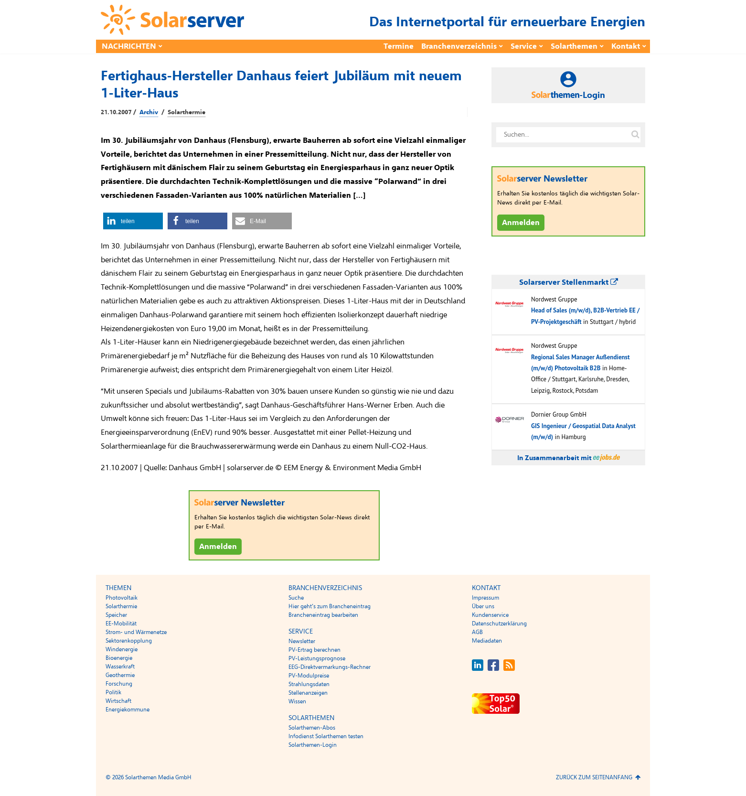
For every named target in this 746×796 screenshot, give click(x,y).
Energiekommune (127, 709)
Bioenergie (119, 658)
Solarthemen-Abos (311, 727)
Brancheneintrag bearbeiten (323, 615)
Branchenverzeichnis (459, 46)
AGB (477, 632)
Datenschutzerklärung (499, 623)
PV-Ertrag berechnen (314, 650)
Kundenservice (490, 615)
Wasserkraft (120, 666)
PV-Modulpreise (308, 675)
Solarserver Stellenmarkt (568, 282)
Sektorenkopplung (129, 641)
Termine (399, 46)
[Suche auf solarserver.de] (635, 135)
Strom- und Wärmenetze (136, 632)
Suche (296, 598)
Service (524, 46)
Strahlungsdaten (309, 684)
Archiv (148, 112)
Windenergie (122, 649)
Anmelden (218, 546)
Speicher (116, 615)
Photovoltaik (122, 598)
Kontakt (625, 46)
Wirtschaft (118, 701)
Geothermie (120, 675)
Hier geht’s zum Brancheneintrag (329, 606)
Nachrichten (129, 46)
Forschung (119, 684)
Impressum (485, 598)
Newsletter (301, 641)
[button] (133, 221)
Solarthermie (186, 112)
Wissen (297, 701)
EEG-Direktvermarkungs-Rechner (329, 667)
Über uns (483, 606)
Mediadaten (487, 641)
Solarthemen (574, 46)
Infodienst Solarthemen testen (325, 736)
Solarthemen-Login (312, 745)
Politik (113, 692)
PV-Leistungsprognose (316, 658)
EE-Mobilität (121, 623)
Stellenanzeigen (308, 693)
